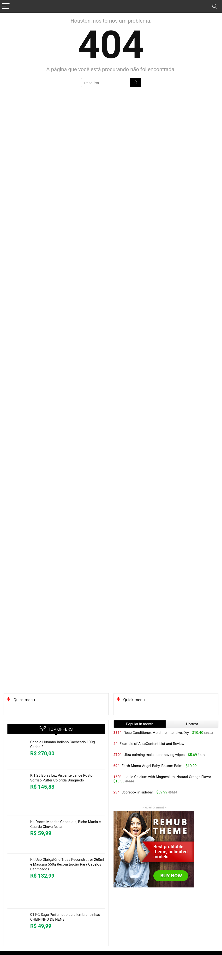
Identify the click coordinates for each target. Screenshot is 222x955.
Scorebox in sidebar (137, 792)
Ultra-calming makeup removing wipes (154, 755)
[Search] (214, 6)
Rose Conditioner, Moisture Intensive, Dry (156, 732)
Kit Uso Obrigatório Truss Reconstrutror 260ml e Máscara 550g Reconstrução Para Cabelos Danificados (67, 864)
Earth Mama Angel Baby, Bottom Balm (151, 766)
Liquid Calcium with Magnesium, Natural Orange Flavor (167, 777)
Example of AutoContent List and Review (152, 744)
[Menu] (6, 6)
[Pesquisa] (135, 82)
